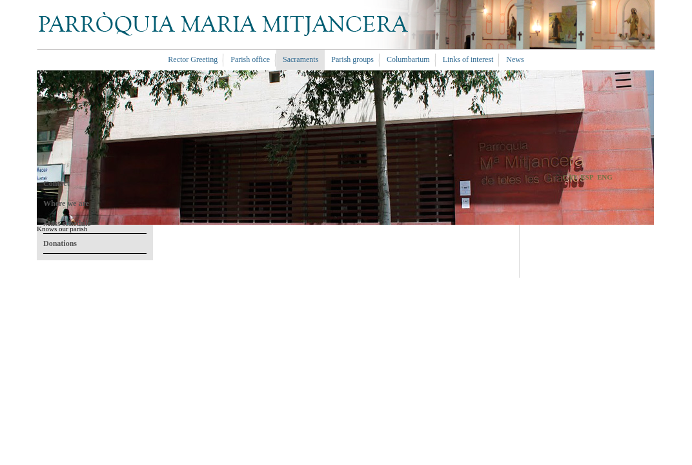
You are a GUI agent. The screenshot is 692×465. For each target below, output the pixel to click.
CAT (569, 177)
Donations (60, 243)
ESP (586, 177)
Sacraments (300, 59)
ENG (605, 177)
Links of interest (468, 59)
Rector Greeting (193, 59)
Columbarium (408, 59)
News (515, 59)
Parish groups (352, 59)
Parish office (250, 59)
